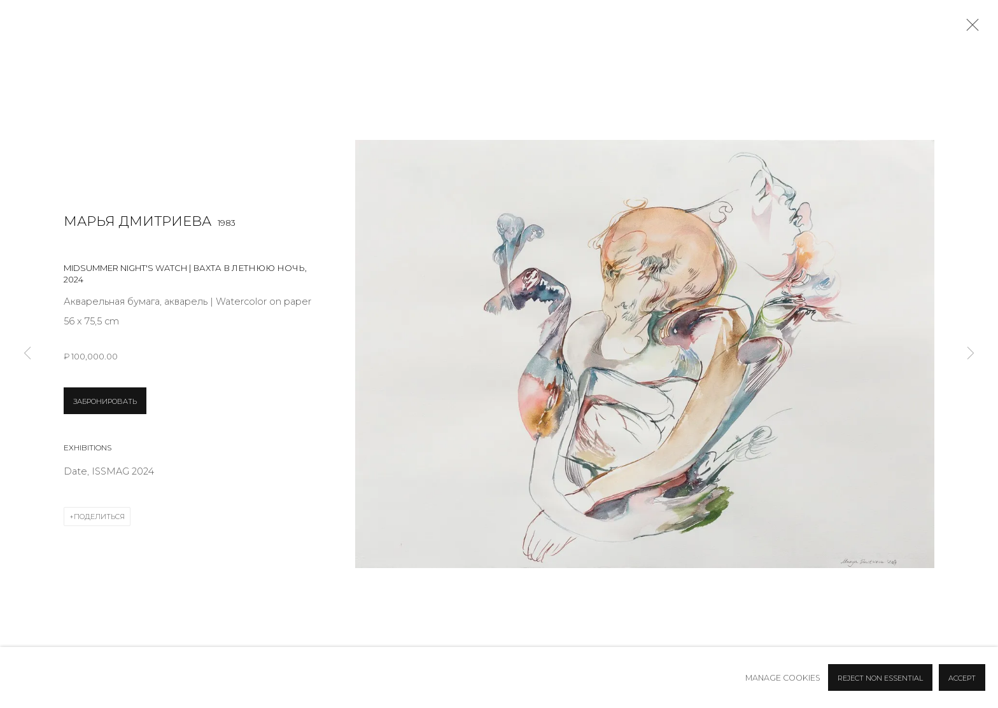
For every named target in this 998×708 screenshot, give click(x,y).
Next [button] (970, 354)
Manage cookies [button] (782, 678)
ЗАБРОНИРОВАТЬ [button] (105, 401)
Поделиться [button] (99, 516)
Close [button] (969, 28)
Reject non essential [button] (880, 678)
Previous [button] (27, 354)
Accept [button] (962, 678)
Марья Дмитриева (137, 221)
